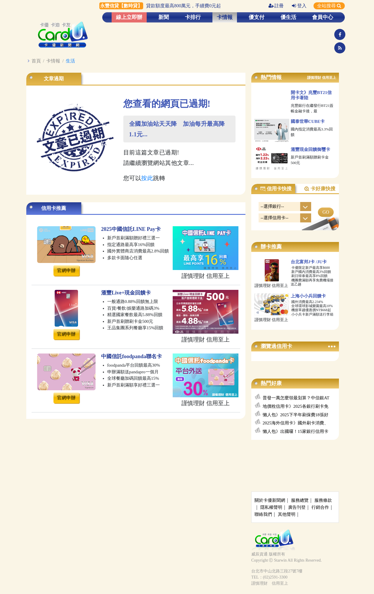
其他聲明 (286, 514)
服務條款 (323, 500)
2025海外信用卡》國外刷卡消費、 (295, 423)
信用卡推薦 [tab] (53, 208)
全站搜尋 (329, 5)
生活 (70, 60)
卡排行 (193, 17)
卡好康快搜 (319, 189)
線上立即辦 (129, 17)
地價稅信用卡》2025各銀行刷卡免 (295, 406)
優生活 (288, 17)
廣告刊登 (297, 507)
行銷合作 (320, 507)
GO (325, 212)
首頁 (36, 60)
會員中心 (322, 17)
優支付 (256, 17)
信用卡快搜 (276, 189)
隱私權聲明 (271, 507)
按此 (147, 178)
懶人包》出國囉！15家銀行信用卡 (295, 431)
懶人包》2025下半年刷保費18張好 (295, 414)
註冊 (276, 5)
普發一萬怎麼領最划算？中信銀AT (296, 398)
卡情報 (225, 17)
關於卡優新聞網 (269, 500)
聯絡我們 (263, 514)
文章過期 (54, 78)
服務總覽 (300, 500)
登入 (299, 5)
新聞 (163, 17)
